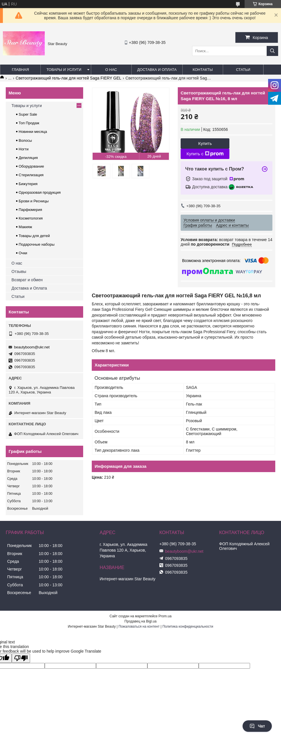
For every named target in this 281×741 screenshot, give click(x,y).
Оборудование (31, 166)
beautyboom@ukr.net (32, 347)
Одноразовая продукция (40, 192)
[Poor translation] (21, 658)
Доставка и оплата (157, 69)
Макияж (25, 227)
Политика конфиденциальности (187, 626)
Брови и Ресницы (34, 201)
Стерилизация (31, 175)
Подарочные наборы (36, 244)
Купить (205, 143)
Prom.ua (165, 616)
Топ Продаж (29, 123)
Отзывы (18, 271)
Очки (23, 253)
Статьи (243, 69)
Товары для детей (34, 236)
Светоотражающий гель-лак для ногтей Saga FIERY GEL (69, 78)
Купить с (204, 153)
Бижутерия (28, 184)
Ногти (24, 149)
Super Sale (28, 114)
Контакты (203, 69)
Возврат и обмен (27, 280)
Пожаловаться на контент (138, 626)
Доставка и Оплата (29, 288)
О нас (111, 69)
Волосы (25, 140)
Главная (20, 69)
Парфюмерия (30, 209)
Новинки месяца (33, 131)
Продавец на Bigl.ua (140, 621)
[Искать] (272, 51)
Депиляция (28, 158)
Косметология (31, 218)
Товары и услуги (63, 69)
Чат (257, 726)
